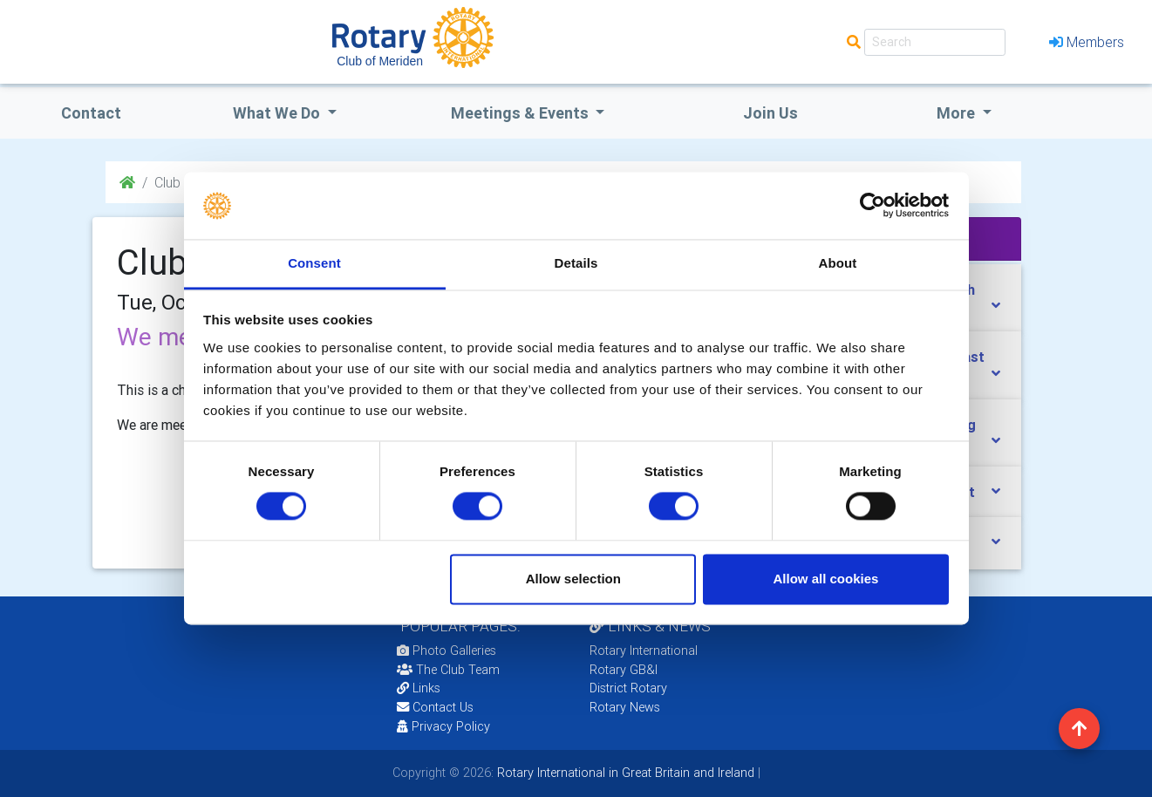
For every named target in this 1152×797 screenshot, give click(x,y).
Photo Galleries (446, 650)
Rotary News (625, 707)
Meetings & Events (521, 113)
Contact (91, 113)
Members (1086, 42)
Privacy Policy (443, 726)
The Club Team (448, 670)
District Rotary (628, 688)
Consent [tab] (314, 262)
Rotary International (644, 650)
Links (418, 688)
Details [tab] (576, 262)
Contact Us (435, 707)
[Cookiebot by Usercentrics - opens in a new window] (872, 206)
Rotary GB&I (624, 670)
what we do (278, 113)
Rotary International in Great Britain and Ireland (624, 772)
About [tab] (838, 262)
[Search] (934, 42)
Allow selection (573, 578)
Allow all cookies (825, 578)
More (957, 113)
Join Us (770, 113)
